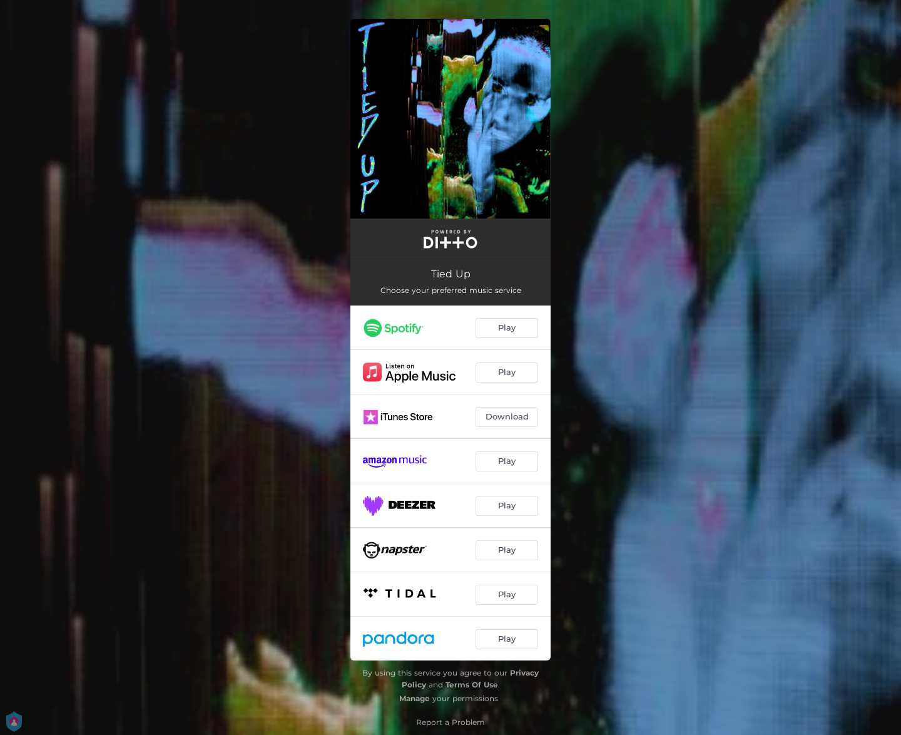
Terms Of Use (471, 684)
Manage (414, 698)
